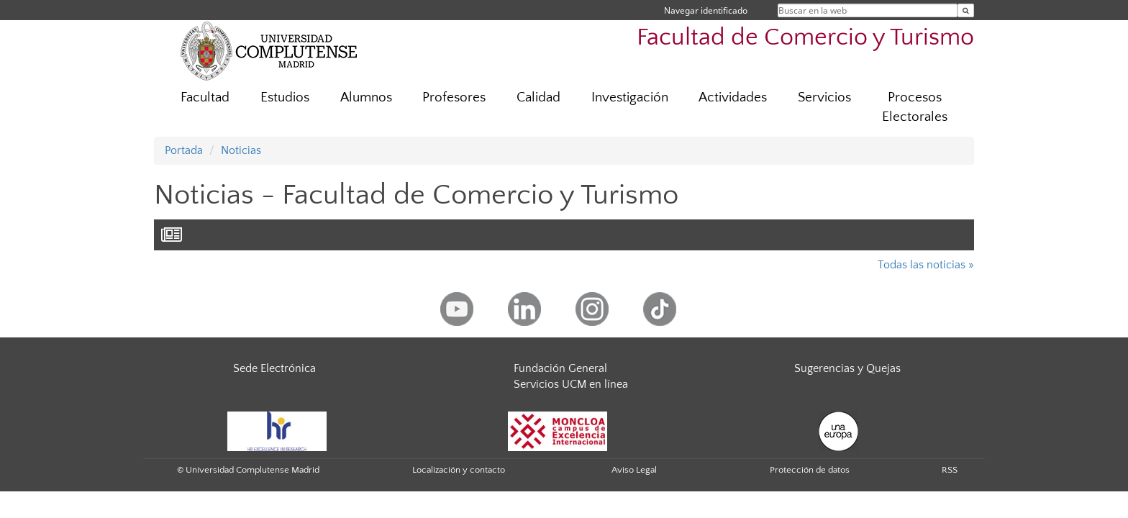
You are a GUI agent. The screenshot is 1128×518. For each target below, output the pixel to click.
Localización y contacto (458, 470)
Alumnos (366, 97)
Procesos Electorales (914, 107)
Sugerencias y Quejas (847, 368)
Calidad (538, 97)
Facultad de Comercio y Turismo (805, 37)
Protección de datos (810, 470)
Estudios (284, 97)
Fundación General (560, 368)
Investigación (629, 97)
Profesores (454, 97)
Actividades (733, 97)
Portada (184, 150)
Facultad (205, 97)
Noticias (241, 150)
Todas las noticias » (926, 264)
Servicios (824, 97)
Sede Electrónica (274, 368)
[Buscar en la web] (966, 10)
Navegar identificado (705, 10)
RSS (950, 470)
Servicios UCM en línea (571, 384)
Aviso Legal (634, 470)
